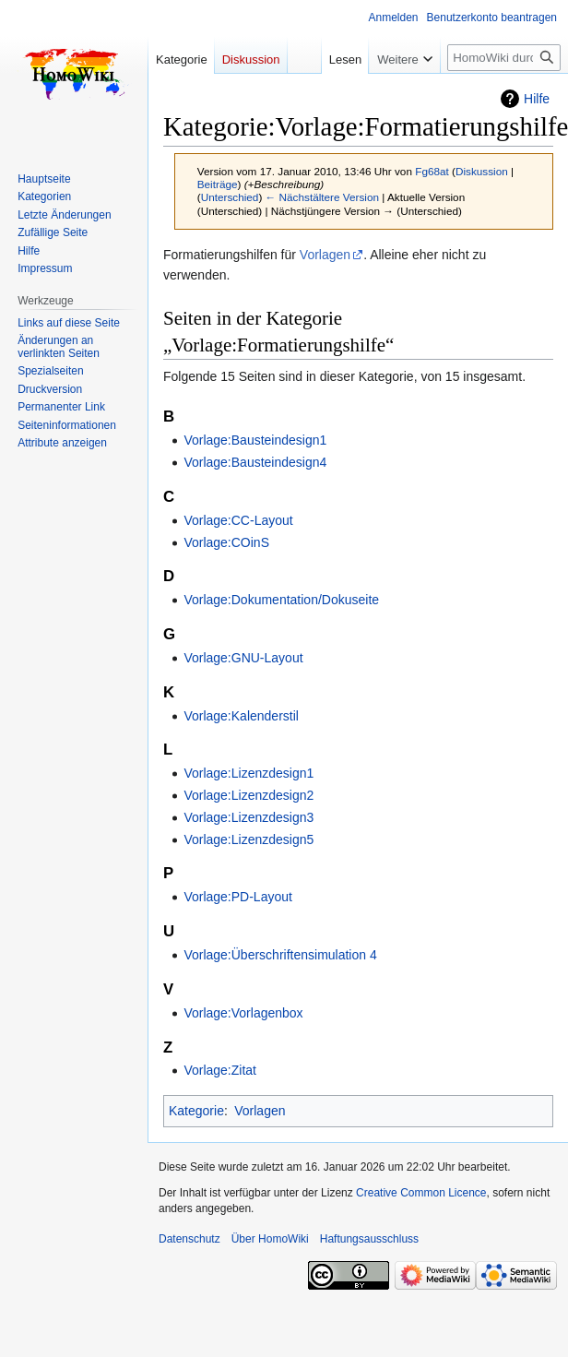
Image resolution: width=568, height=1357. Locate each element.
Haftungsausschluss (369, 1238)
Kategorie (196, 1110)
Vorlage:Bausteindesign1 (254, 440)
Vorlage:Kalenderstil (241, 715)
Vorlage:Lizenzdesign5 (248, 839)
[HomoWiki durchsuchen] (504, 57)
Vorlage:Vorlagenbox (242, 1013)
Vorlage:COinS (226, 542)
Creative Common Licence (421, 1192)
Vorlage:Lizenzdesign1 (248, 773)
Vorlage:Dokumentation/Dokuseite (281, 599)
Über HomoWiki (270, 1238)
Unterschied (230, 197)
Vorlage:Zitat (219, 1070)
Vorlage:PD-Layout (237, 896)
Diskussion (482, 171)
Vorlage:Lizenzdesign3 (248, 817)
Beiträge (217, 184)
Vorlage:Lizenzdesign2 (248, 795)
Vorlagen (325, 254)
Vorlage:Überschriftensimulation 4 (279, 954)
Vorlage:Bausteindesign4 (254, 462)
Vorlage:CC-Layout (237, 520)
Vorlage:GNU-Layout (242, 657)
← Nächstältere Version (322, 197)
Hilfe (537, 98)
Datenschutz (189, 1238)
